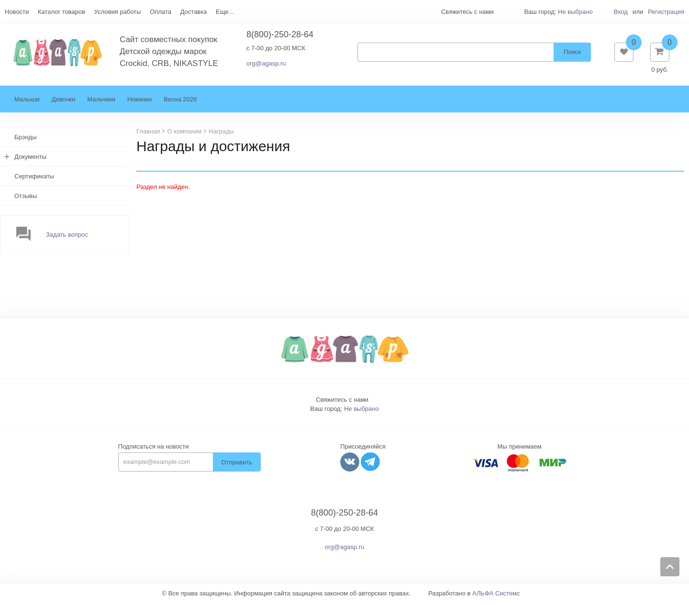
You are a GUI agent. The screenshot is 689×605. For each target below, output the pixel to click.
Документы (30, 158)
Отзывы (25, 197)
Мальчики (101, 101)
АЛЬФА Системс (496, 595)
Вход (620, 11)
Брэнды (25, 139)
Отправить (237, 464)
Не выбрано (575, 11)
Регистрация (666, 11)
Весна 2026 (180, 101)
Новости (17, 11)
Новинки (139, 101)
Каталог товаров (61, 11)
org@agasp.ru (266, 64)
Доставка (193, 11)
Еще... (224, 11)
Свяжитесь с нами (342, 401)
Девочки (63, 101)
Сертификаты (34, 178)
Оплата (160, 11)
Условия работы (117, 11)
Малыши (27, 101)
